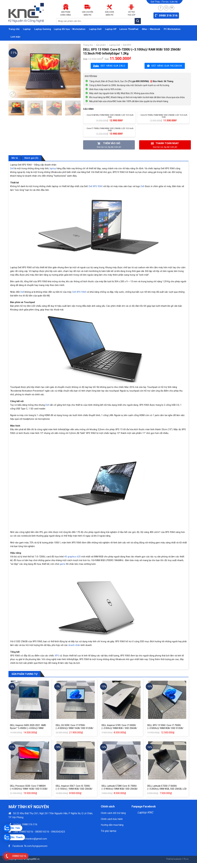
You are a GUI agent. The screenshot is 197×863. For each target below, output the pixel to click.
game (62, 564)
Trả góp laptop (108, 830)
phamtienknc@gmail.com (33, 838)
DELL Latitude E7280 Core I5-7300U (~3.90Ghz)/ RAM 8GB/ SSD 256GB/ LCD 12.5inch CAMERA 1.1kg (120, 789)
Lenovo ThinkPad (128, 29)
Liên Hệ (174, 2)
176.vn (185, 859)
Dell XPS (127, 45)
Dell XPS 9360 (96, 186)
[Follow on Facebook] (160, 7)
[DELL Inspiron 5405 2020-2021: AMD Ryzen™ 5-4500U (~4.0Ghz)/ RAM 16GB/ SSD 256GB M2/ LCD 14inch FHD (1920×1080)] (30, 700)
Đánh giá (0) (31, 158)
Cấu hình (88, 109)
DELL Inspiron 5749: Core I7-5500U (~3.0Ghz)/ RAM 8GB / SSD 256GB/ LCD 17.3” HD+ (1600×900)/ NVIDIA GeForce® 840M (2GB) (119, 729)
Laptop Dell (95, 29)
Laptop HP (111, 29)
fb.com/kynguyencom (35, 846)
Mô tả (15, 158)
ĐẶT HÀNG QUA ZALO (113, 65)
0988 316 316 (29, 824)
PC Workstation (172, 29)
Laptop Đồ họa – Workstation (69, 29)
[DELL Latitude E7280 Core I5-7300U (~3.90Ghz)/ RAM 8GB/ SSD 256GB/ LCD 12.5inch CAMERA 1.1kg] (121, 760)
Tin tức (165, 2)
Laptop (27, 29)
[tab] (14, 158)
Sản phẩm (101, 45)
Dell (12, 168)
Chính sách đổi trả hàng (113, 813)
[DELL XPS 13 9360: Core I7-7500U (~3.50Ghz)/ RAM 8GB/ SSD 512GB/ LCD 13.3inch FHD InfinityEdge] (167, 700)
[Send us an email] (166, 7)
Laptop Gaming (42, 29)
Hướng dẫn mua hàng (112, 824)
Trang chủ (13, 29)
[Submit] (138, 21)
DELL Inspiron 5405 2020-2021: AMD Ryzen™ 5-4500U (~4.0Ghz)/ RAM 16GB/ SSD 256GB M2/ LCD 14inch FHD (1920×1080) (29, 729)
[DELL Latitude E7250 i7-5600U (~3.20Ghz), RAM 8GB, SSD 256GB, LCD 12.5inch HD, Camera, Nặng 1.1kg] (167, 760)
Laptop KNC (145, 812)
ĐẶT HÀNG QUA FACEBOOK (166, 65)
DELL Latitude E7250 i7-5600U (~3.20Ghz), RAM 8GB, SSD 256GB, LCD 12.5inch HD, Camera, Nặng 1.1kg (167, 789)
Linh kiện (15, 36)
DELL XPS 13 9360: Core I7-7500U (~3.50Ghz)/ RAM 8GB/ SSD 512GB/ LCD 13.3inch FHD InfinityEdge (165, 728)
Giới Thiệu (155, 2)
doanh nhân (74, 645)
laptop (53, 168)
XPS (57, 655)
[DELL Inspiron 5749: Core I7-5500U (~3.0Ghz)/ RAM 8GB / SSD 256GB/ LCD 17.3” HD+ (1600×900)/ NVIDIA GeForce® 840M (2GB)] (121, 700)
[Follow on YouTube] (171, 7)
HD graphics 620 (72, 556)
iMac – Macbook (151, 29)
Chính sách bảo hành (112, 819)
